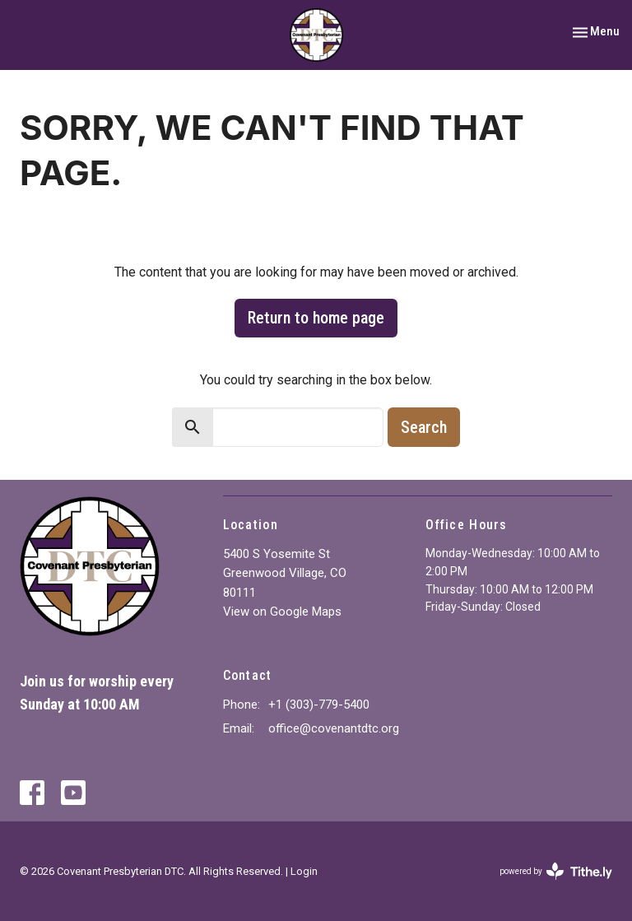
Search (424, 427)
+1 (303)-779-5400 (318, 704)
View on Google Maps (282, 611)
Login (304, 871)
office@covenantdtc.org (333, 728)
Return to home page (316, 318)
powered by (556, 871)
